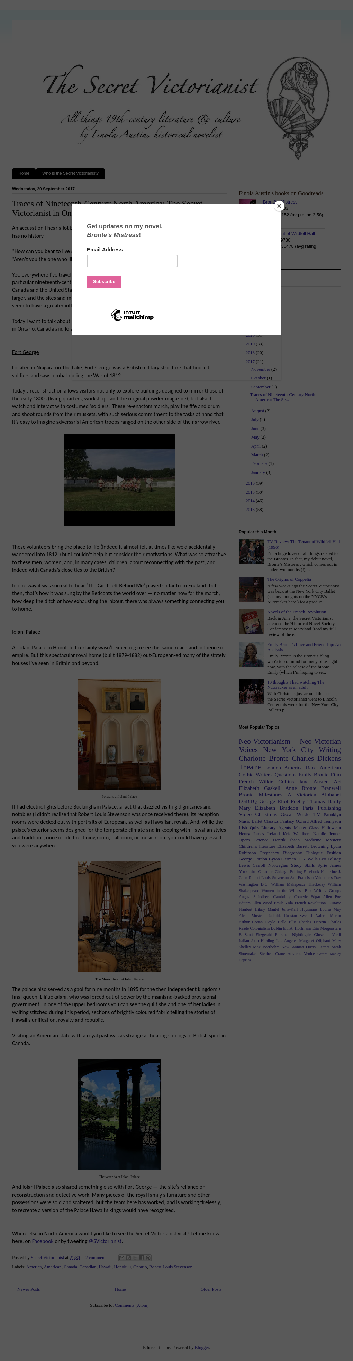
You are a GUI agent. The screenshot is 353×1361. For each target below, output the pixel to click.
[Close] (279, 206)
